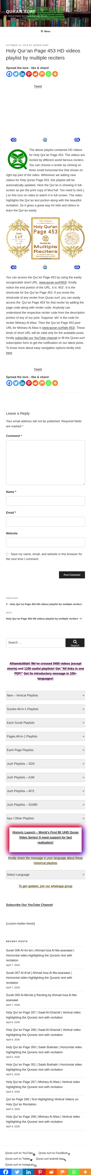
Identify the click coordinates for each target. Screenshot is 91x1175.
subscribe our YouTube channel (36, 338)
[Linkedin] (22, 74)
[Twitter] (16, 74)
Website (12, 533)
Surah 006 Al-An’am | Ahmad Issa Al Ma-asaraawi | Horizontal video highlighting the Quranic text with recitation (40, 955)
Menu (45, 31)
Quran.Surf (21, 11)
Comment (14, 436)
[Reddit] (35, 74)
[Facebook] (9, 74)
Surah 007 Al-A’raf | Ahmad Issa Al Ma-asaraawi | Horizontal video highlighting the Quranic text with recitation (39, 978)
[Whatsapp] (48, 74)
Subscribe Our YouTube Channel (29, 905)
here (9, 353)
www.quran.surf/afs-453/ (58, 327)
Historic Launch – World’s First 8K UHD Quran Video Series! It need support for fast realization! (45, 837)
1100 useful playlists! (39, 668)
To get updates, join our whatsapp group (45, 886)
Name (11, 492)
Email (11, 512)
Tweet (38, 86)
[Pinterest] (29, 74)
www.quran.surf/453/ (53, 282)
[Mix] (42, 74)
